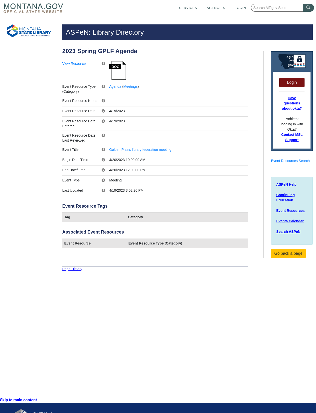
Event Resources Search (290, 161)
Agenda (115, 86)
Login (240, 8)
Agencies (216, 8)
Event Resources (290, 211)
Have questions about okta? (292, 103)
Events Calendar (290, 221)
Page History (72, 269)
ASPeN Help (286, 184)
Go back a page (288, 253)
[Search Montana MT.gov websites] (282, 8)
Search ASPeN (288, 232)
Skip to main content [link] (18, 400)
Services (188, 8)
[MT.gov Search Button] (308, 8)
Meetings (130, 86)
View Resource (74, 64)
